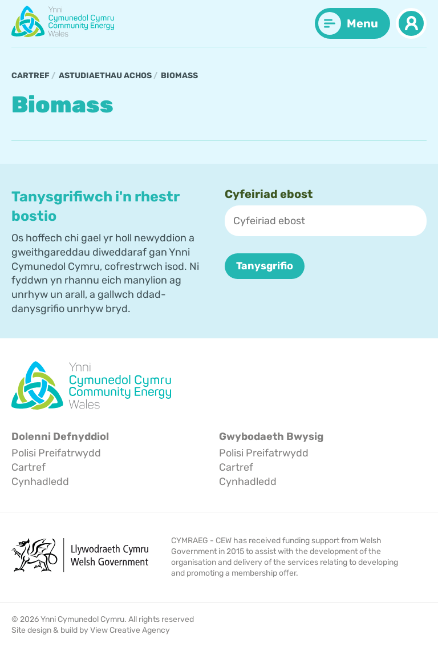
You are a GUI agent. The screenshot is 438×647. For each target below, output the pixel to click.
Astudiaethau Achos (105, 75)
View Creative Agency (130, 630)
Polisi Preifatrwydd (56, 453)
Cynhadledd (40, 481)
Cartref (30, 75)
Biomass (179, 75)
